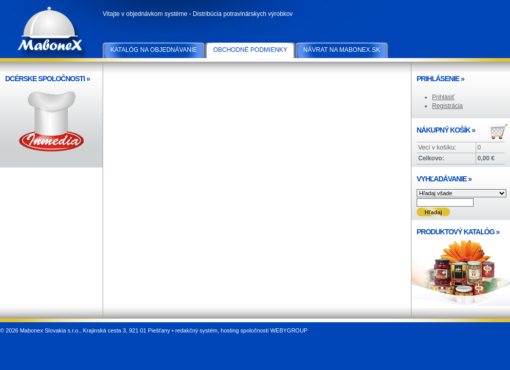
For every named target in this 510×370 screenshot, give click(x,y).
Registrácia (447, 105)
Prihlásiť (443, 97)
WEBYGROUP (289, 330)
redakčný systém (196, 330)
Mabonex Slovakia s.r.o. (51, 31)
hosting (230, 330)
